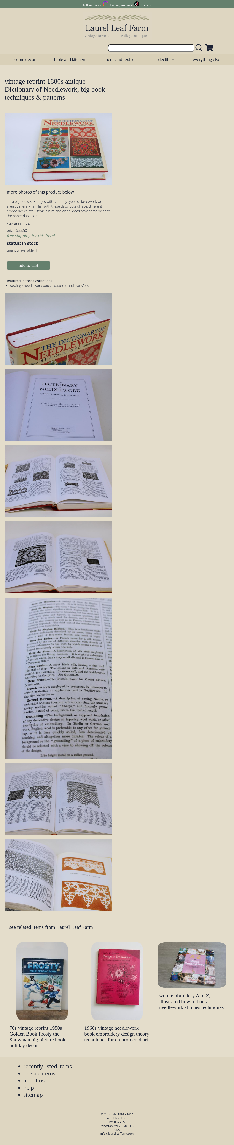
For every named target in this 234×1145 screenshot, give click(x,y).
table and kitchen (69, 59)
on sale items (39, 1073)
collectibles (164, 59)
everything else (206, 59)
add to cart (28, 265)
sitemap (33, 1094)
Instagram (118, 5)
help (28, 1087)
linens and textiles (119, 59)
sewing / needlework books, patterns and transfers (49, 285)
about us (34, 1080)
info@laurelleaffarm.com (117, 1134)
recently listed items (47, 1066)
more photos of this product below (40, 192)
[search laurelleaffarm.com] (199, 48)
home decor (25, 59)
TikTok (146, 5)
